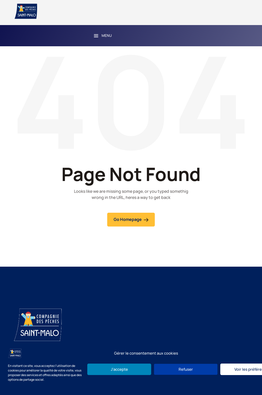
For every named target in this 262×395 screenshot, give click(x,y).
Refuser (186, 369)
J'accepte (119, 369)
